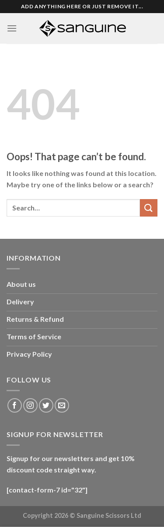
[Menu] (12, 28)
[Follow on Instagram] (30, 405)
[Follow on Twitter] (46, 405)
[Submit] (148, 207)
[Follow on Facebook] (14, 405)
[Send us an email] (62, 405)
